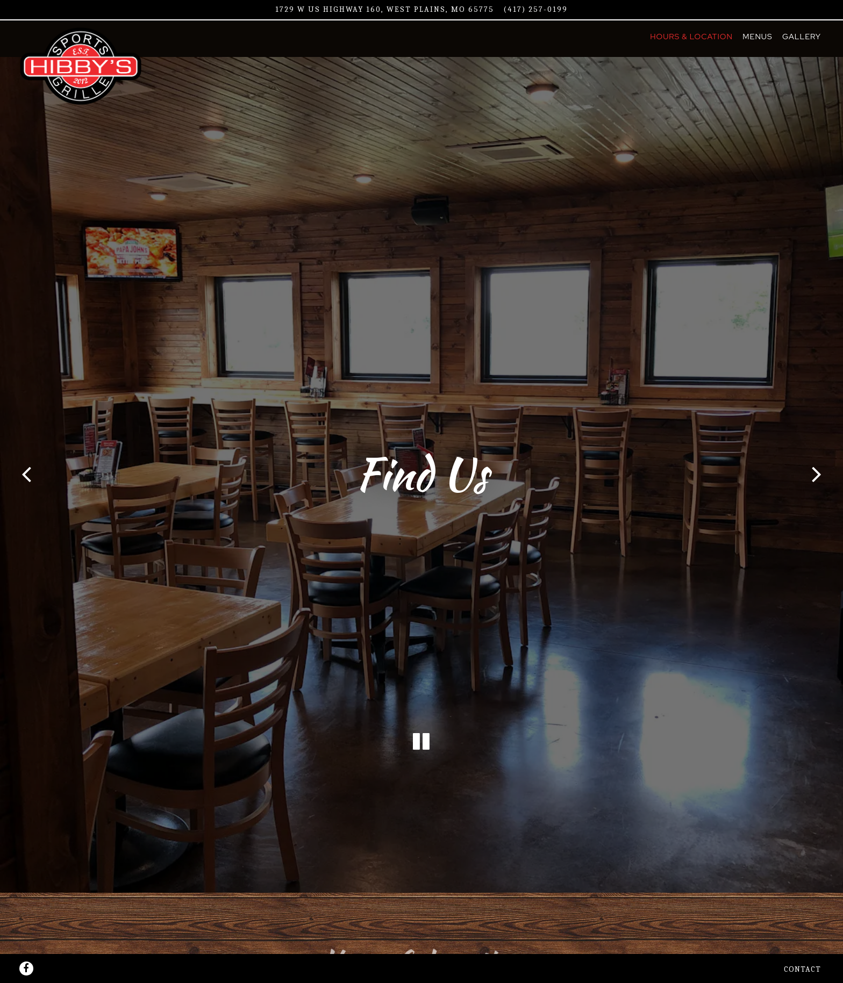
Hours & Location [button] (691, 36)
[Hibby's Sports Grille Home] (85, 65)
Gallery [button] (801, 36)
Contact (802, 957)
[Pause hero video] (421, 741)
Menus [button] (757, 36)
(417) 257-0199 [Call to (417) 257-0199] (536, 9)
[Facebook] (26, 956)
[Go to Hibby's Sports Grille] (384, 10)
